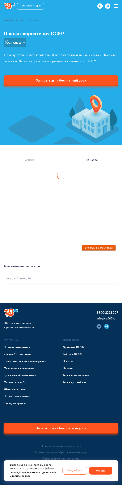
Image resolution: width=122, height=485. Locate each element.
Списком (30, 160)
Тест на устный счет (75, 382)
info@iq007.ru (106, 319)
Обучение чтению (15, 389)
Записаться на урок (30, 5)
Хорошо (101, 471)
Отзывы (68, 368)
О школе (68, 361)
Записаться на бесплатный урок (61, 80)
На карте (91, 160)
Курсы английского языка (20, 375)
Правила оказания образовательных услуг (61, 452)
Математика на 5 (14, 382)
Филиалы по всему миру (99, 247)
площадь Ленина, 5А (17, 278)
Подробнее (74, 470)
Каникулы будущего (16, 403)
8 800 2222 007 (107, 313)
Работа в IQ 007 (72, 354)
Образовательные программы (61, 459)
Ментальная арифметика (19, 368)
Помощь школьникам (17, 347)
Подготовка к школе (17, 396)
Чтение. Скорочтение (17, 354)
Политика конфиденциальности (61, 446)
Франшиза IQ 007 (73, 347)
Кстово (13, 42)
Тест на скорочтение (76, 375)
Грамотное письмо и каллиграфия (25, 361)
